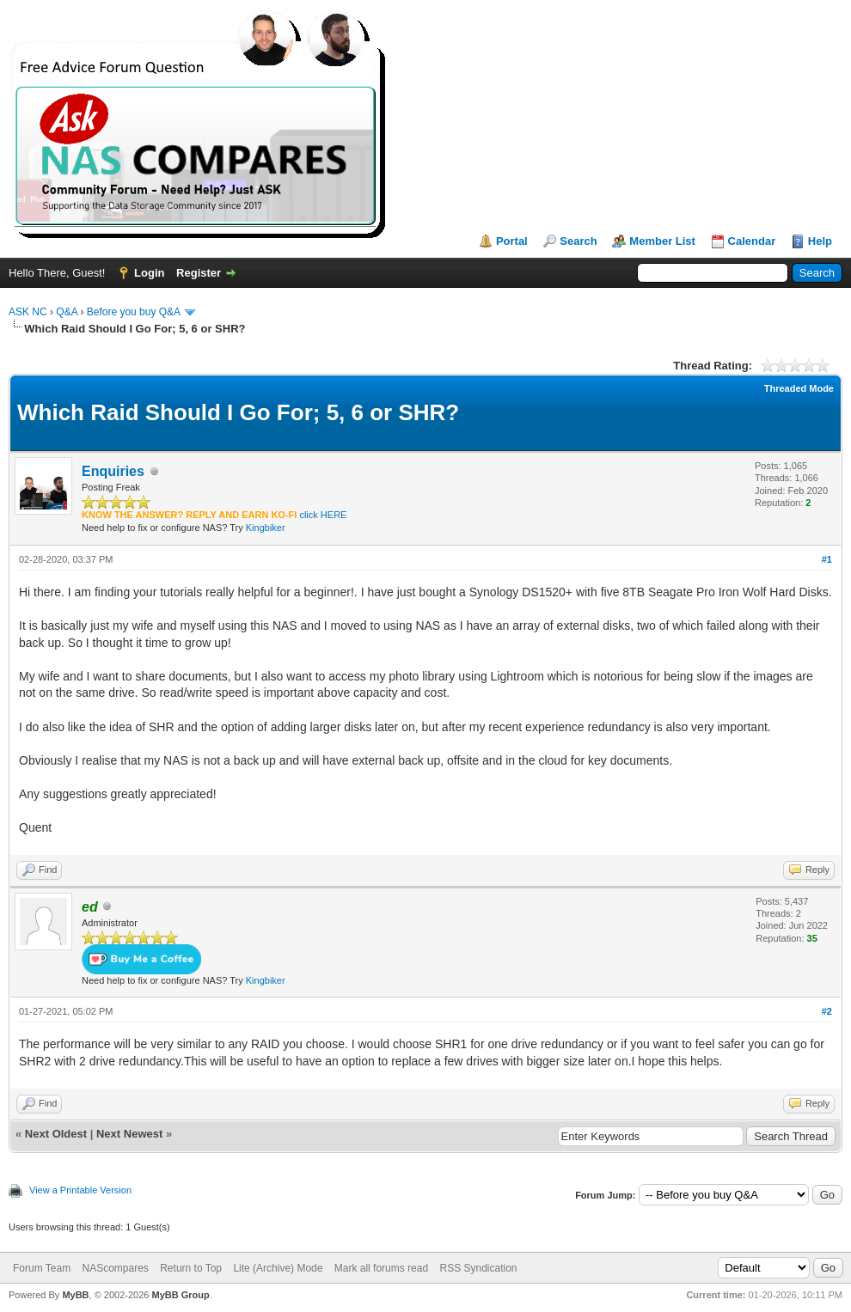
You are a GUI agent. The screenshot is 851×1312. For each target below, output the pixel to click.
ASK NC (28, 312)
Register (198, 272)
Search (578, 241)
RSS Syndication (478, 1268)
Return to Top (191, 1268)
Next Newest (129, 1133)
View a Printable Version (80, 1190)
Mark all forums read (381, 1268)
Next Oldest (56, 1133)
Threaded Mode (799, 388)
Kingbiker (265, 527)
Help (820, 241)
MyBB (75, 1295)
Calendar (752, 241)
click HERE (322, 515)
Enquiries (113, 471)
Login (149, 272)
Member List (662, 241)
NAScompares (115, 1268)
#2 (827, 1011)
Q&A (66, 312)
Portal (512, 241)
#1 (827, 559)
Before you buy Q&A (134, 312)
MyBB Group (180, 1295)
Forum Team (41, 1268)
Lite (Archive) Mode (277, 1268)
